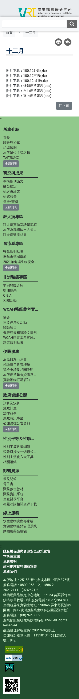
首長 (6, 138)
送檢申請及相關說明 (18, 370)
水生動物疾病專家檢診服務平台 (20, 521)
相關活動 (10, 300)
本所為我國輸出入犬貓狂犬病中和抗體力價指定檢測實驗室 (20, 230)
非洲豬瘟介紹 (13, 285)
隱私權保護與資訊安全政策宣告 (26, 551)
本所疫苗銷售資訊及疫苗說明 (20, 375)
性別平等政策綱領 (16, 447)
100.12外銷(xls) (35, 71)
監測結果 (10, 290)
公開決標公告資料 (16, 423)
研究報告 (10, 196)
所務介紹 (11, 129)
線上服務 (11, 513)
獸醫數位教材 (13, 489)
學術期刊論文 (13, 181)
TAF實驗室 (11, 158)
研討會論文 (11, 191)
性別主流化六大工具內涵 (20, 457)
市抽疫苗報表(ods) (37, 91)
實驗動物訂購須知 (16, 380)
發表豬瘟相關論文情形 (20, 333)
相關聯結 (10, 462)
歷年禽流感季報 (15, 257)
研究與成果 (13, 173)
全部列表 (11, 163)
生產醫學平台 (13, 499)
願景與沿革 (11, 143)
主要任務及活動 (15, 323)
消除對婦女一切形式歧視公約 (20, 452)
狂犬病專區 (13, 216)
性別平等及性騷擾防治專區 (20, 438)
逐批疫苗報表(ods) (37, 96)
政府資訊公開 (15, 395)
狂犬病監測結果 (15, 235)
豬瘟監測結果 (13, 343)
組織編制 (10, 148)
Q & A (7, 295)
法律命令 (10, 413)
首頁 (9, 33)
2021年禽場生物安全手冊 (20, 262)
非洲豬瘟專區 (15, 277)
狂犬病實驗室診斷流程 (20, 225)
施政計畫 (10, 408)
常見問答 (10, 479)
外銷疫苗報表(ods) (37, 86)
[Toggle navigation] (9, 12)
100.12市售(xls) (35, 76)
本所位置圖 (11, 556)
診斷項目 (10, 328)
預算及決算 (11, 403)
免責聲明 (10, 561)
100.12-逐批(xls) (35, 81)
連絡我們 (10, 571)
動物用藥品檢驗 (15, 531)
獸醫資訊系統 (13, 494)
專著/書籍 (10, 201)
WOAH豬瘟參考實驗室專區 (20, 309)
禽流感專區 (13, 243)
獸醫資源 (11, 470)
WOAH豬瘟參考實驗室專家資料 (20, 338)
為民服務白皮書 (15, 360)
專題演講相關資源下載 (20, 504)
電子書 (8, 484)
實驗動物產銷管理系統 (20, 526)
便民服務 (11, 351)
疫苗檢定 (10, 186)
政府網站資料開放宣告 (20, 566)
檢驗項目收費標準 (16, 365)
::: (1, 119)
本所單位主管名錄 (16, 153)
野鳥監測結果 (13, 252)
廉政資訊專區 (13, 418)
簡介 (6, 317)
